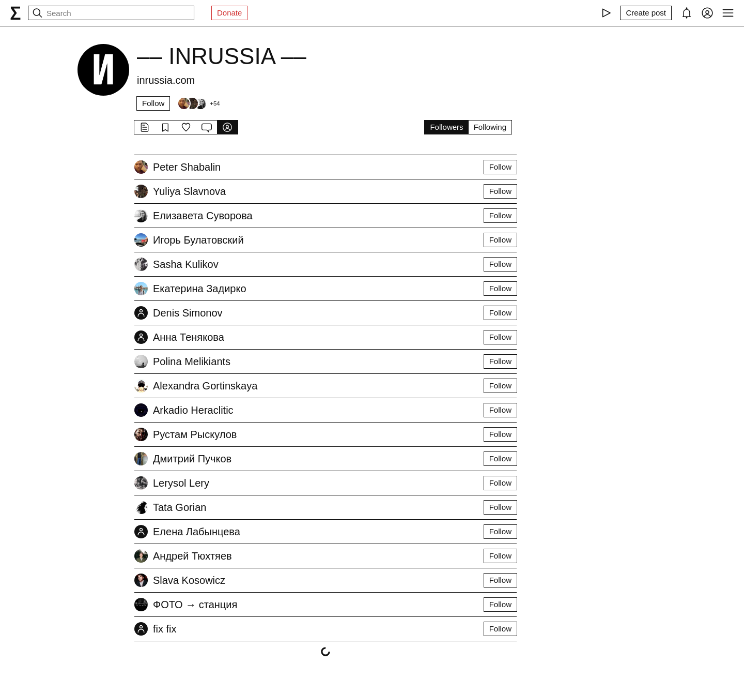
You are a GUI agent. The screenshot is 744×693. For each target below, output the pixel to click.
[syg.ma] (15, 13)
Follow (153, 103)
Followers (446, 127)
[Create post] (646, 13)
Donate (229, 12)
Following (490, 127)
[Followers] (198, 103)
